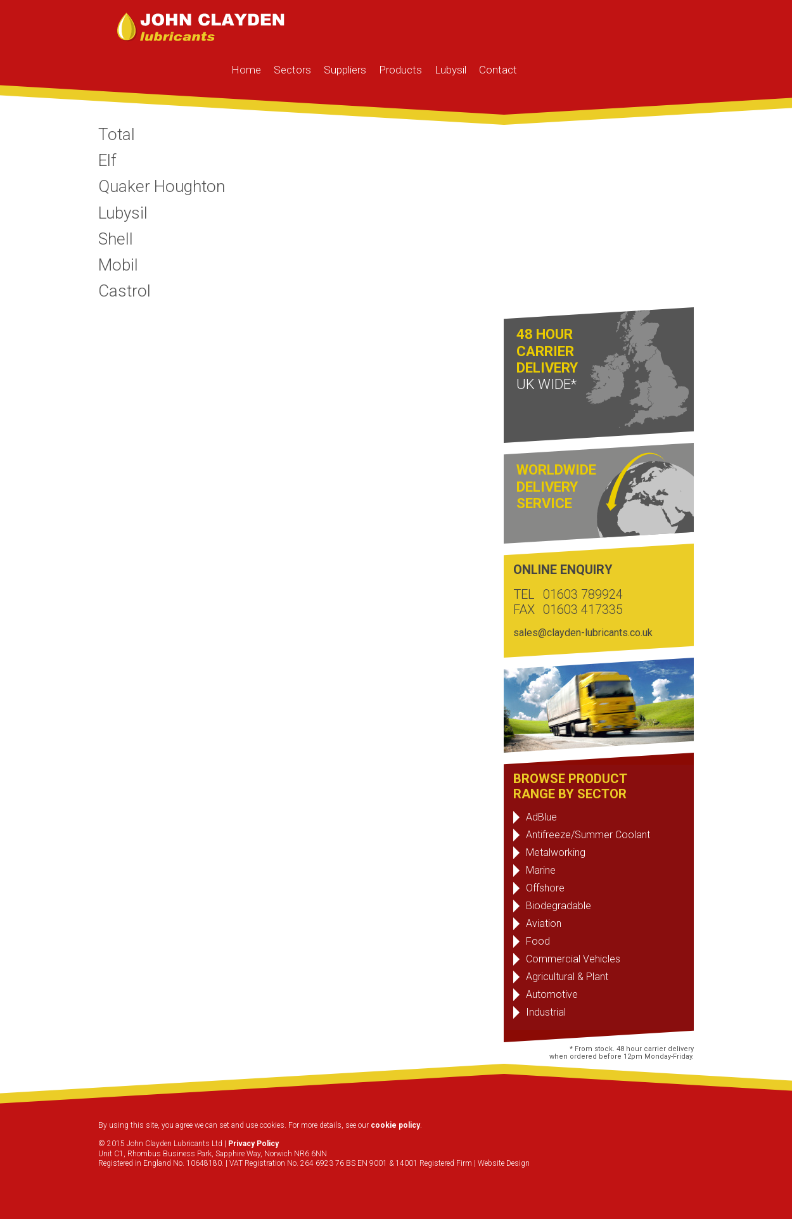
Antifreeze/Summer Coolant (588, 835)
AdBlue (541, 817)
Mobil (118, 264)
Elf (107, 160)
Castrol (124, 290)
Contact (498, 69)
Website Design (504, 1163)
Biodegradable (558, 906)
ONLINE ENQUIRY (563, 569)
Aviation (543, 923)
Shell (115, 238)
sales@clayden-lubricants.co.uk (583, 633)
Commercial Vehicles (573, 959)
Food (538, 941)
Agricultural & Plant (567, 977)
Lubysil (450, 69)
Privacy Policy (253, 1143)
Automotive (552, 994)
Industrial (546, 1012)
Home (246, 69)
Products (400, 69)
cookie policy (395, 1125)
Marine (541, 870)
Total (116, 134)
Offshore (545, 888)
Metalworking (555, 852)
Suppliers (345, 69)
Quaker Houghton (161, 186)
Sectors (292, 69)
